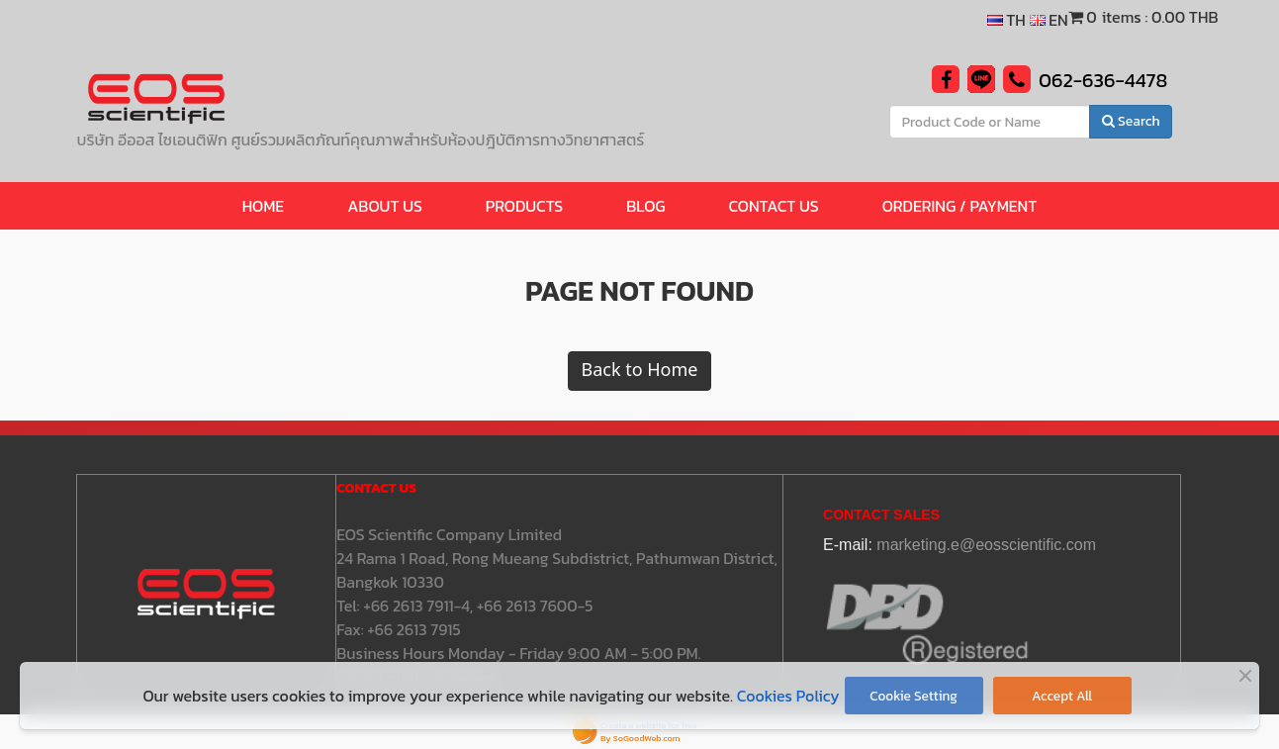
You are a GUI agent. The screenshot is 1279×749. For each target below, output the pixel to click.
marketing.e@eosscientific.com (986, 544)
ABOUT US (384, 206)
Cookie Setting (913, 695)
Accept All (1062, 695)
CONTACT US (774, 206)
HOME (263, 206)
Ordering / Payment (960, 206)
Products (524, 206)
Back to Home (639, 370)
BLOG (645, 206)
